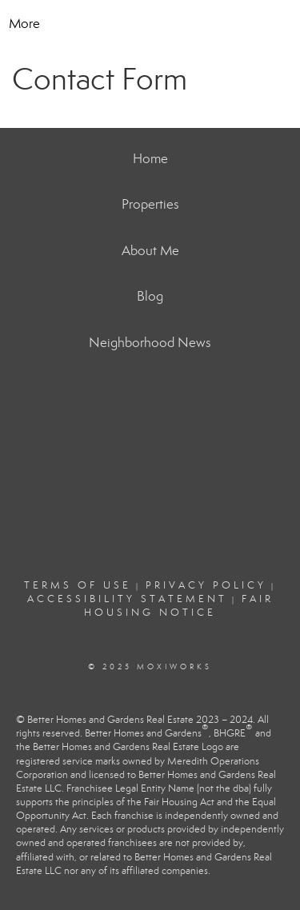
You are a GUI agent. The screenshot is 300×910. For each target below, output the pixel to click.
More (24, 23)
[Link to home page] (162, 24)
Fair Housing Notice (179, 606)
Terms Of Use (77, 585)
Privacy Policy (206, 585)
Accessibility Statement (127, 599)
